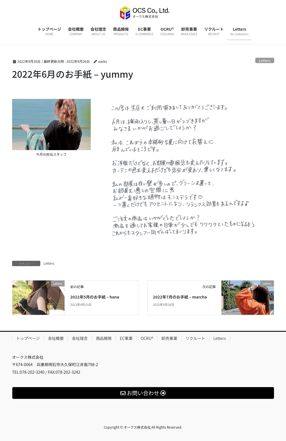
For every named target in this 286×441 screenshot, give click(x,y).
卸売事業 (169, 338)
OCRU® (147, 338)
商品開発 (104, 338)
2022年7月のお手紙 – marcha (180, 297)
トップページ (28, 338)
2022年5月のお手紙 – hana (94, 297)
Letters (265, 60)
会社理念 (80, 338)
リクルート (195, 338)
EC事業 (126, 338)
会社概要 (56, 338)
